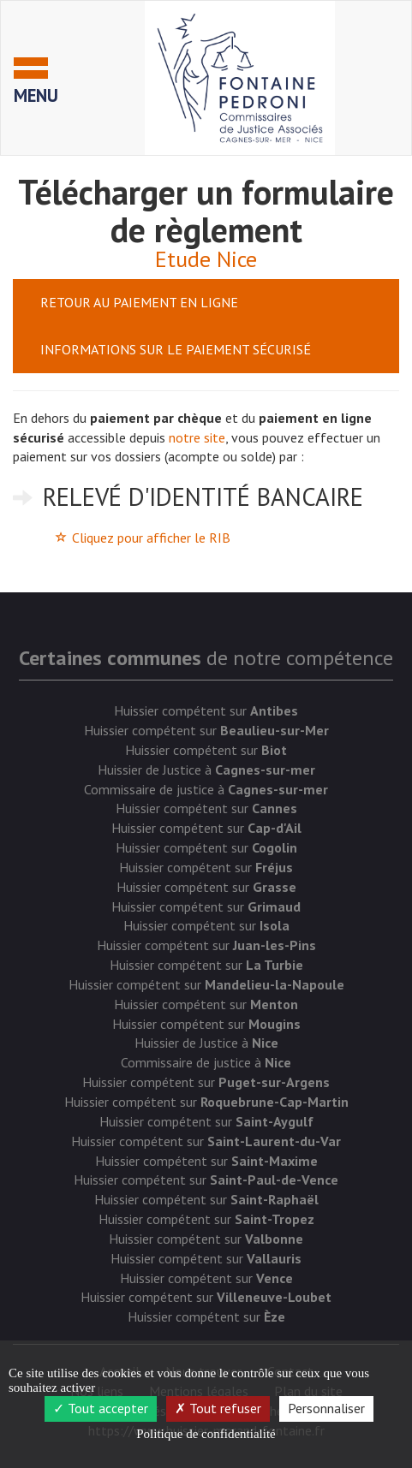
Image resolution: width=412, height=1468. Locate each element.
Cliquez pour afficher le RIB (151, 537)
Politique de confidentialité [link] (205, 1434)
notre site (197, 437)
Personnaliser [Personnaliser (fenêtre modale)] (326, 1408)
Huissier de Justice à (206, 769)
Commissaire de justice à (206, 789)
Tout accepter (100, 1408)
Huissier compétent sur (206, 710)
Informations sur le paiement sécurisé (175, 349)
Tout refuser (218, 1408)
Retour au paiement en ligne (139, 302)
